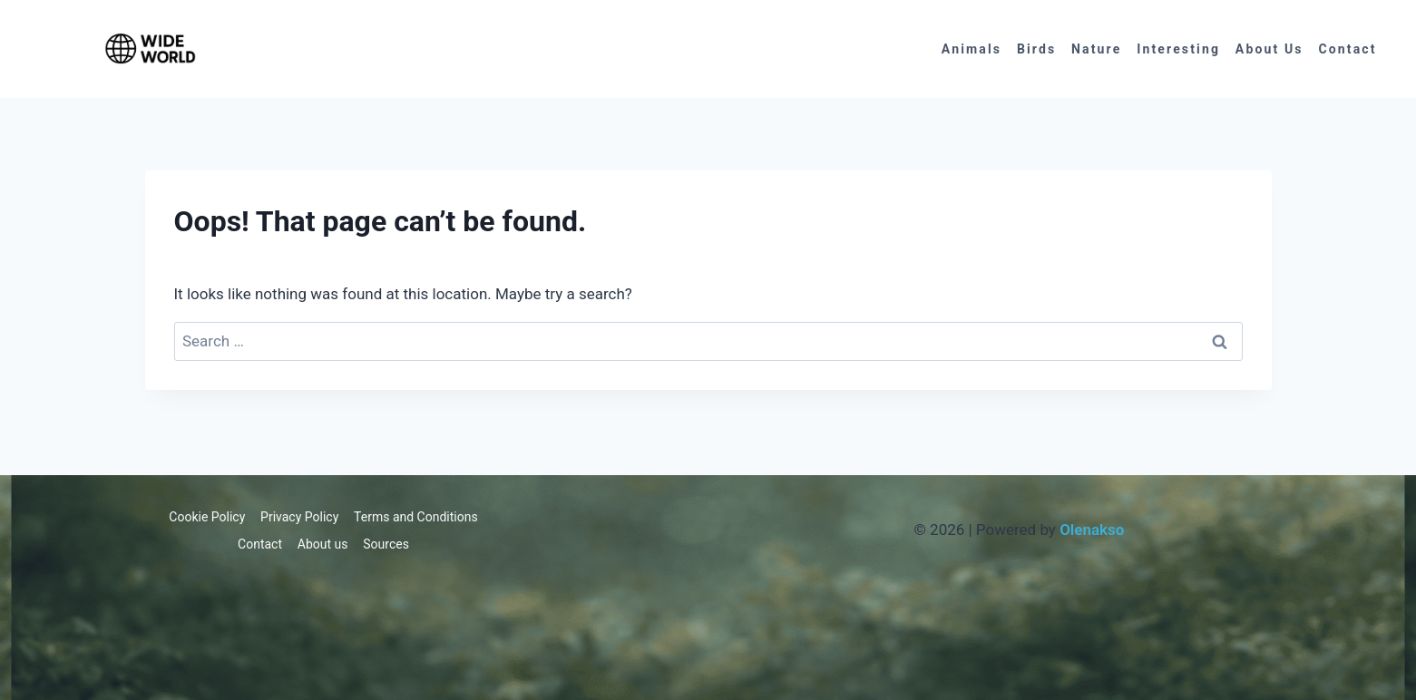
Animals (971, 49)
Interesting (1178, 49)
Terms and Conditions (416, 517)
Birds (1036, 49)
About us (1269, 49)
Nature (1096, 49)
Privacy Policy (299, 517)
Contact (1347, 49)
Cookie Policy (207, 517)
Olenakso (1092, 529)
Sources (386, 544)
